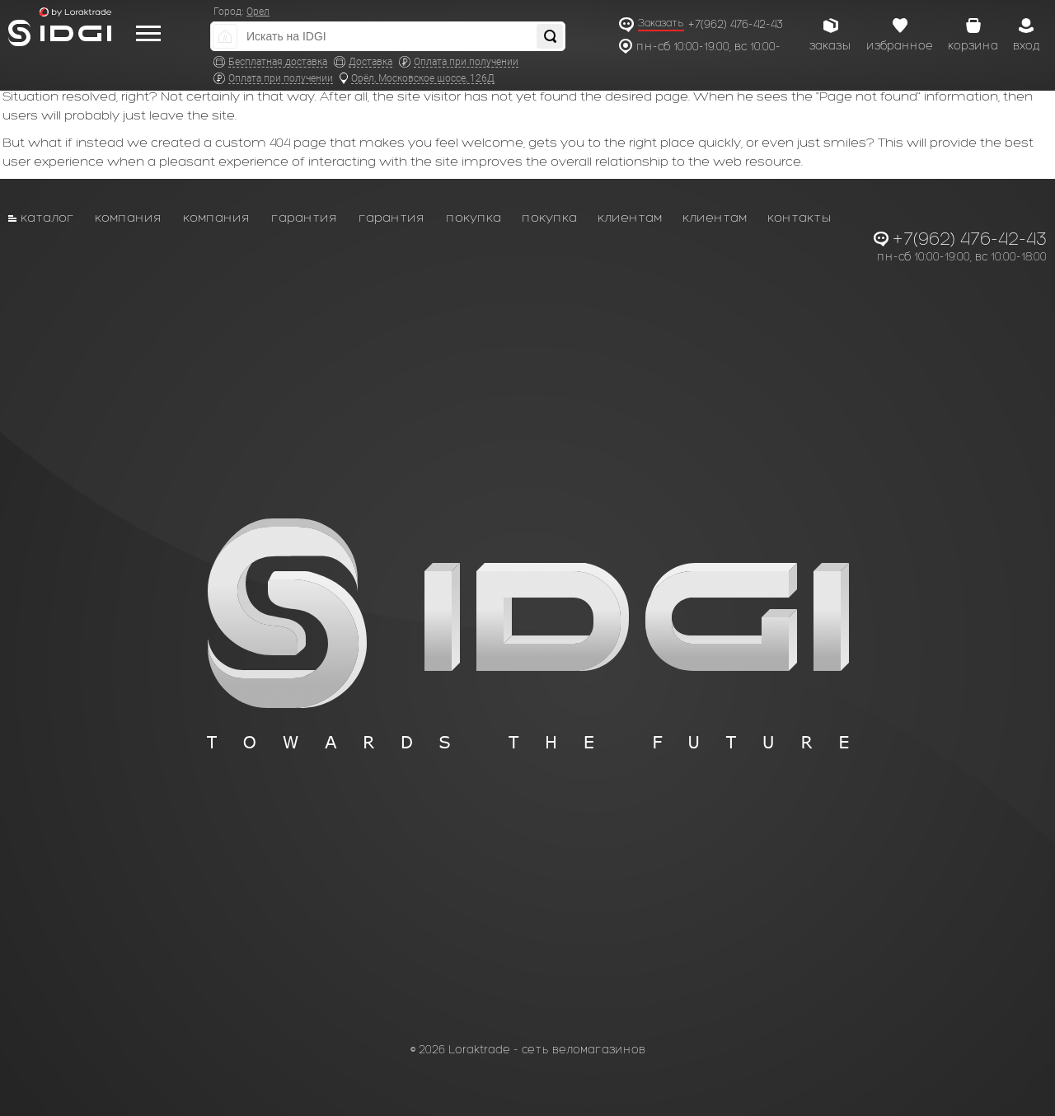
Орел (258, 11)
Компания (128, 217)
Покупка (473, 217)
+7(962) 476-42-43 (735, 24)
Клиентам (630, 217)
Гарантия (304, 217)
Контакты (799, 217)
